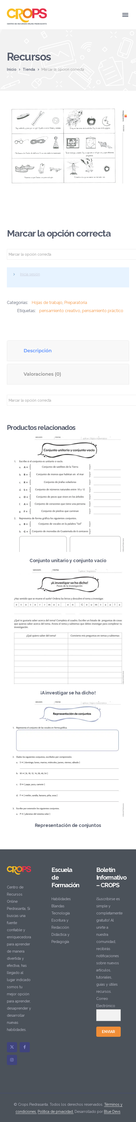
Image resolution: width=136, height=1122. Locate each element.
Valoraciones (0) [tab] (42, 374)
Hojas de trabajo (47, 302)
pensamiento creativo (59, 310)
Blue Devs (112, 1112)
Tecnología (60, 913)
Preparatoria (75, 302)
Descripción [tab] (38, 351)
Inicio (11, 69)
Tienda (29, 69)
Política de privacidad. (56, 1112)
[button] (120, 115)
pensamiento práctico (102, 310)
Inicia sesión (30, 274)
